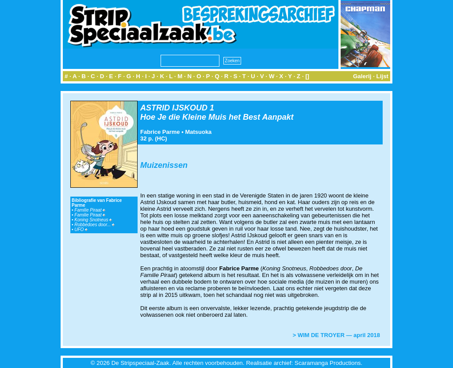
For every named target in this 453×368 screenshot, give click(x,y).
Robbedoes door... (94, 224)
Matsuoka (198, 132)
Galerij (362, 76)
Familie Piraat (89, 210)
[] (307, 76)
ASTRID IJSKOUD (173, 107)
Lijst (382, 76)
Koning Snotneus (93, 219)
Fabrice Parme (160, 132)
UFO (81, 229)
